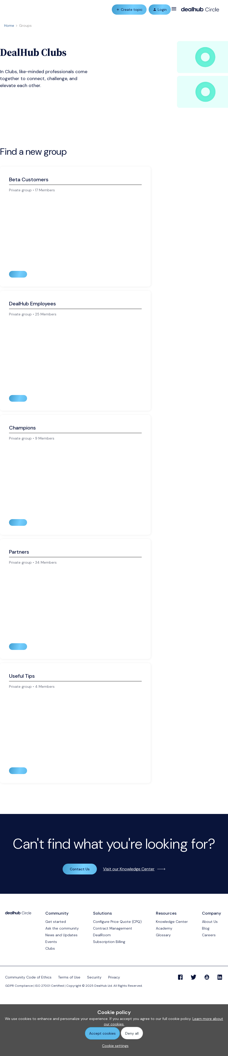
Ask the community (62, 928)
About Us (210, 921)
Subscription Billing (109, 941)
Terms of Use (69, 977)
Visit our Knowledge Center (129, 869)
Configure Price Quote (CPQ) (117, 921)
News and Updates (61, 935)
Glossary (163, 935)
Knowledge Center (172, 921)
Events (51, 941)
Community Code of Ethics (28, 977)
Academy (164, 928)
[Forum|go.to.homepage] (200, 9)
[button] (174, 10)
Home (9, 25)
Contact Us (80, 869)
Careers (209, 935)
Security (94, 977)
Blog (205, 928)
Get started (55, 921)
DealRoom (102, 935)
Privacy (114, 977)
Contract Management (112, 928)
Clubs (50, 948)
